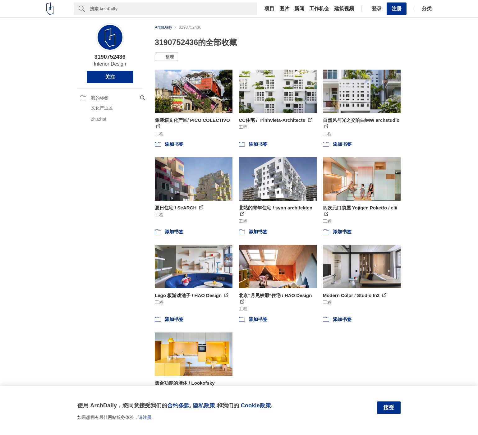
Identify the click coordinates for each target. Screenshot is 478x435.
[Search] (173, 8)
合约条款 (178, 405)
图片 (284, 8)
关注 (110, 77)
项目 (269, 8)
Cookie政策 (256, 405)
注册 (397, 8)
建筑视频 (344, 8)
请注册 (144, 417)
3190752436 (110, 57)
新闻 (299, 8)
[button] (166, 57)
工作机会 (319, 8)
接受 (388, 408)
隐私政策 (204, 405)
